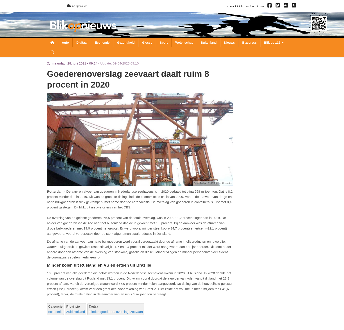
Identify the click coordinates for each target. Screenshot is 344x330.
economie (55, 312)
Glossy (147, 42)
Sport (164, 42)
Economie (102, 42)
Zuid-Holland (75, 312)
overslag (122, 312)
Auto (65, 42)
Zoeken (52, 52)
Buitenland (209, 42)
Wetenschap (184, 42)
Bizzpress (249, 42)
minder (94, 312)
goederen (107, 312)
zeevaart (136, 312)
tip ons (260, 6)
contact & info (236, 6)
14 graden (77, 5)
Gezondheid (125, 42)
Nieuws (229, 42)
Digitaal (82, 42)
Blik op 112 (273, 42)
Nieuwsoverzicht (52, 42)
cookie (250, 6)
